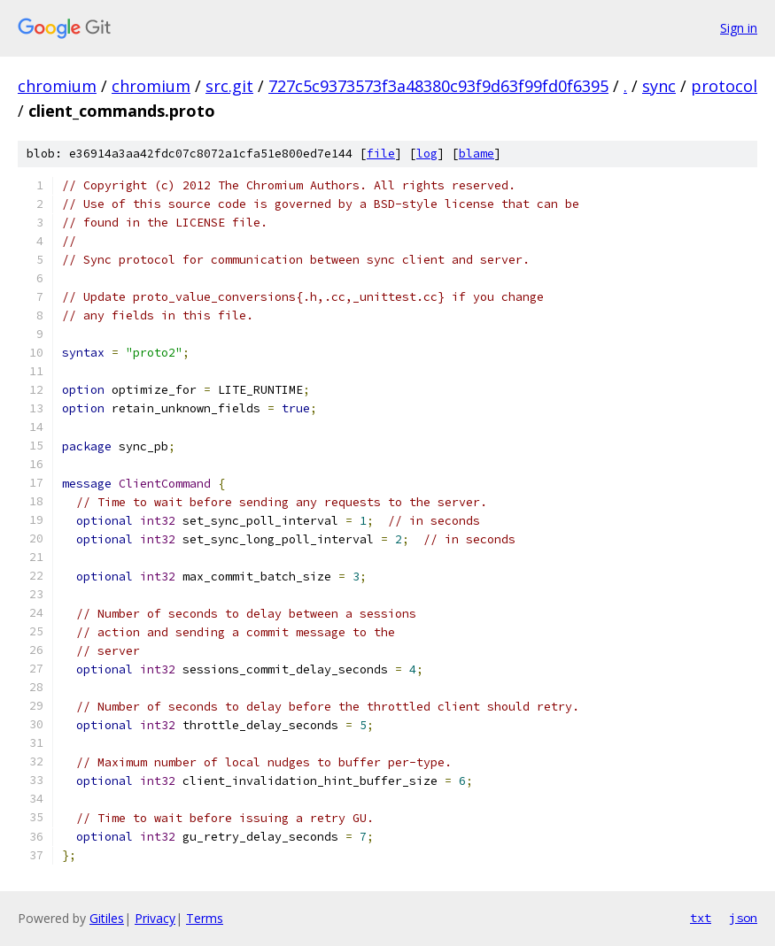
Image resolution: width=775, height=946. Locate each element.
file (381, 153)
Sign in (738, 27)
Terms (204, 918)
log (427, 153)
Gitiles (106, 918)
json (743, 918)
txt (700, 918)
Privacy (155, 918)
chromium (57, 85)
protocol (724, 85)
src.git (229, 85)
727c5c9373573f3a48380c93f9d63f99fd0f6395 (438, 85)
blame (476, 153)
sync (659, 85)
